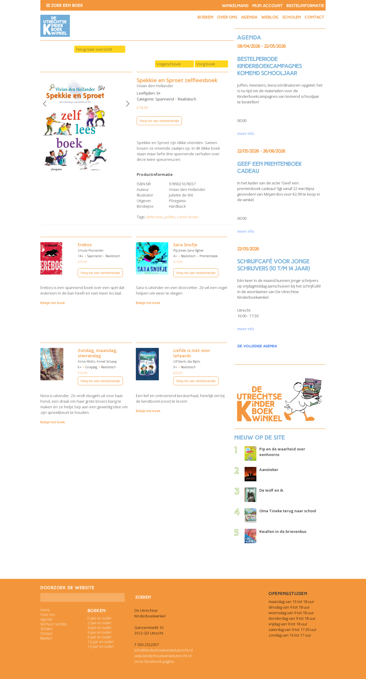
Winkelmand (235, 5)
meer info (245, 133)
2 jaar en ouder (100, 622)
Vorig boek (205, 64)
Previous (44, 103)
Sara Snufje (185, 244)
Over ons (227, 17)
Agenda (249, 17)
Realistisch (187, 99)
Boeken (205, 17)
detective (154, 216)
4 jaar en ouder (100, 627)
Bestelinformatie (305, 5)
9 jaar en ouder (100, 637)
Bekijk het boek (52, 302)
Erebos (85, 244)
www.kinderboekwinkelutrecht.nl (162, 655)
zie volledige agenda (257, 346)
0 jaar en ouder (100, 618)
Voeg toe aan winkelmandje (159, 121)
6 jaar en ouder (100, 632)
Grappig (91, 367)
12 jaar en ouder (101, 641)
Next (127, 103)
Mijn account (267, 5)
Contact (314, 17)
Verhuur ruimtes (53, 624)
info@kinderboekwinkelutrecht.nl (163, 650)
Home (45, 609)
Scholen (291, 17)
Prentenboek (209, 256)
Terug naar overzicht (94, 49)
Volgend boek (168, 64)
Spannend (164, 99)
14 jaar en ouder (101, 646)
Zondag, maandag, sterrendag (97, 353)
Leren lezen (188, 216)
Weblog (269, 17)
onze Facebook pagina (154, 661)
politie (169, 216)
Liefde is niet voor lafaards (191, 353)
